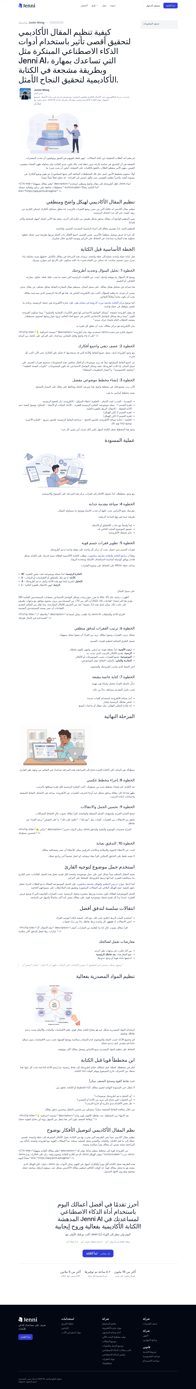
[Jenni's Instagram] (154, 1379)
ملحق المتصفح (109, 1323)
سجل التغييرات (150, 1323)
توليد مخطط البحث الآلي (114, 1336)
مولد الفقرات (108, 1359)
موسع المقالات (109, 1341)
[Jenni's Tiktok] (165, 1379)
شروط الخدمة (149, 1351)
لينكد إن (37, 103)
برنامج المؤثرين (150, 1339)
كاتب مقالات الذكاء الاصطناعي (116, 1350)
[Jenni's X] (170, 1379)
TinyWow (107, 1363)
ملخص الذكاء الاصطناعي (113, 1354)
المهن (145, 1335)
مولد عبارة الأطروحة (111, 1328)
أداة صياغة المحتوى (111, 1332)
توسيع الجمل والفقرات (113, 1345)
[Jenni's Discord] (176, 1379)
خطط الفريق (67, 1323)
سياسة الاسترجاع (151, 1360)
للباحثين (65, 1328)
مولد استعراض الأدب (71, 1332)
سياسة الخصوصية (151, 1356)
